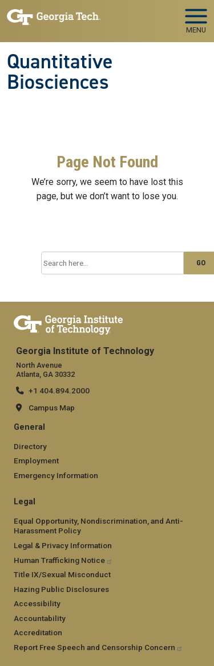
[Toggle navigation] (196, 17)
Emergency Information (56, 475)
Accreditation (38, 632)
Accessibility (37, 603)
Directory (30, 446)
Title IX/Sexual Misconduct (62, 574)
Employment (36, 460)
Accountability (40, 618)
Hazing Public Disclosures (61, 589)
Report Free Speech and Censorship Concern (98, 647)
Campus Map (52, 407)
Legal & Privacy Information (63, 545)
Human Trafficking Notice (63, 560)
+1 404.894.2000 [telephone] (59, 390)
